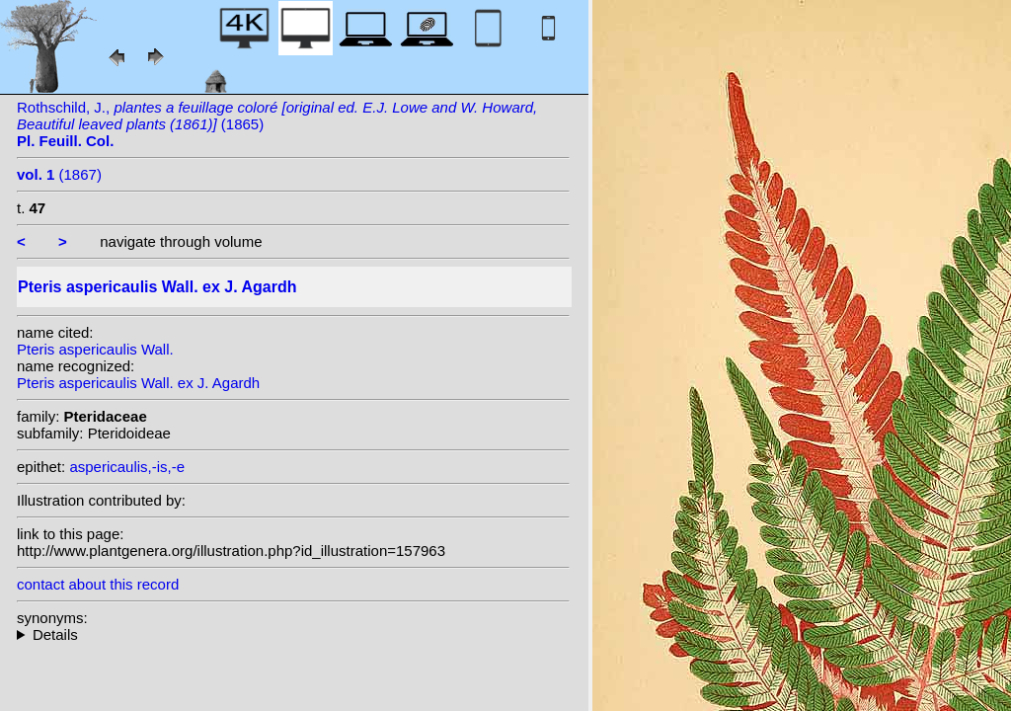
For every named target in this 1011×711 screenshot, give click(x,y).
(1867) (59, 174)
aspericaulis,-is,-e (127, 466)
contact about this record (98, 584)
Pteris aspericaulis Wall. (95, 349)
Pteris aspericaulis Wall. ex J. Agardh (138, 382)
